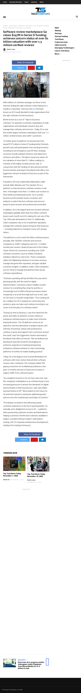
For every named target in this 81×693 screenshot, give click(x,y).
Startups (58, 33)
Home (5, 2)
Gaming (58, 30)
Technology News (23, 28)
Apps (57, 28)
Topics (26, 2)
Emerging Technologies (64, 48)
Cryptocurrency (61, 42)
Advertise (34, 2)
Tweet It (19, 68)
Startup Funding (25, 25)
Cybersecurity (60, 45)
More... (58, 54)
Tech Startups (9, 28)
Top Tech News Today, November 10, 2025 (36, 475)
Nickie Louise (31, 480)
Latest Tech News (62, 51)
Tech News (59, 39)
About (41, 2)
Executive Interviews (15, 2)
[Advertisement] (26, 571)
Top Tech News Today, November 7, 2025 (12, 474)
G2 (34, 109)
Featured (13, 25)
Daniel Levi (6, 479)
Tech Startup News (40, 25)
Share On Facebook (24, 62)
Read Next (22, 660)
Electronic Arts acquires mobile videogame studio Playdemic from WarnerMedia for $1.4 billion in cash (31, 665)
